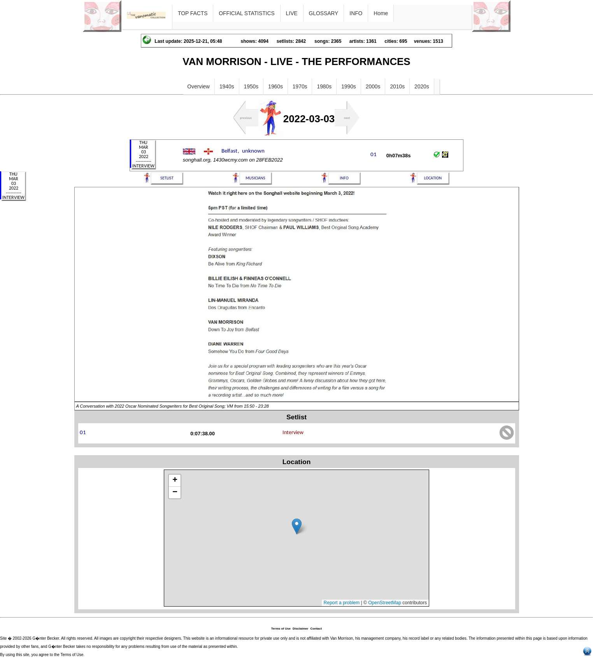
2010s (397, 86)
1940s (226, 86)
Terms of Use (281, 628)
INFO (355, 13)
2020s (421, 86)
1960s (275, 86)
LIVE (292, 13)
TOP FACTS (192, 13)
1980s (324, 86)
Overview (198, 86)
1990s (348, 86)
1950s (251, 86)
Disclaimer (300, 628)
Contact (316, 628)
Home (381, 13)
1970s (300, 86)
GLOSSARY (324, 13)
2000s (373, 86)
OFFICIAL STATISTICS (246, 13)
